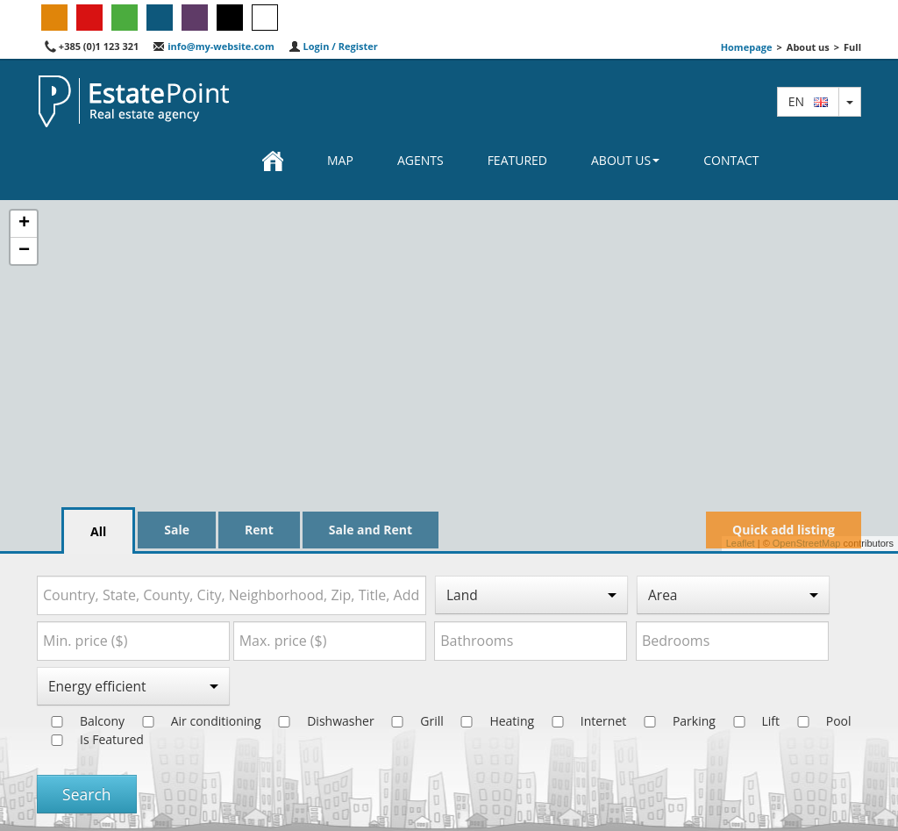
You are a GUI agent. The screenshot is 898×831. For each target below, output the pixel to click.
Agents (420, 160)
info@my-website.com (213, 46)
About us (625, 160)
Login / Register (333, 46)
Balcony (81, 721)
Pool (817, 721)
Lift (749, 721)
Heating (490, 721)
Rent (259, 529)
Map (340, 160)
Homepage (747, 47)
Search (86, 794)
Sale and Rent (370, 529)
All (98, 531)
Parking (673, 721)
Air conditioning (194, 721)
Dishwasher (319, 721)
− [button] (24, 251)
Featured (517, 160)
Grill (410, 721)
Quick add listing (783, 529)
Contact (731, 160)
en (808, 101)
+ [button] (24, 224)
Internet (582, 721)
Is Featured (90, 739)
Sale (176, 529)
